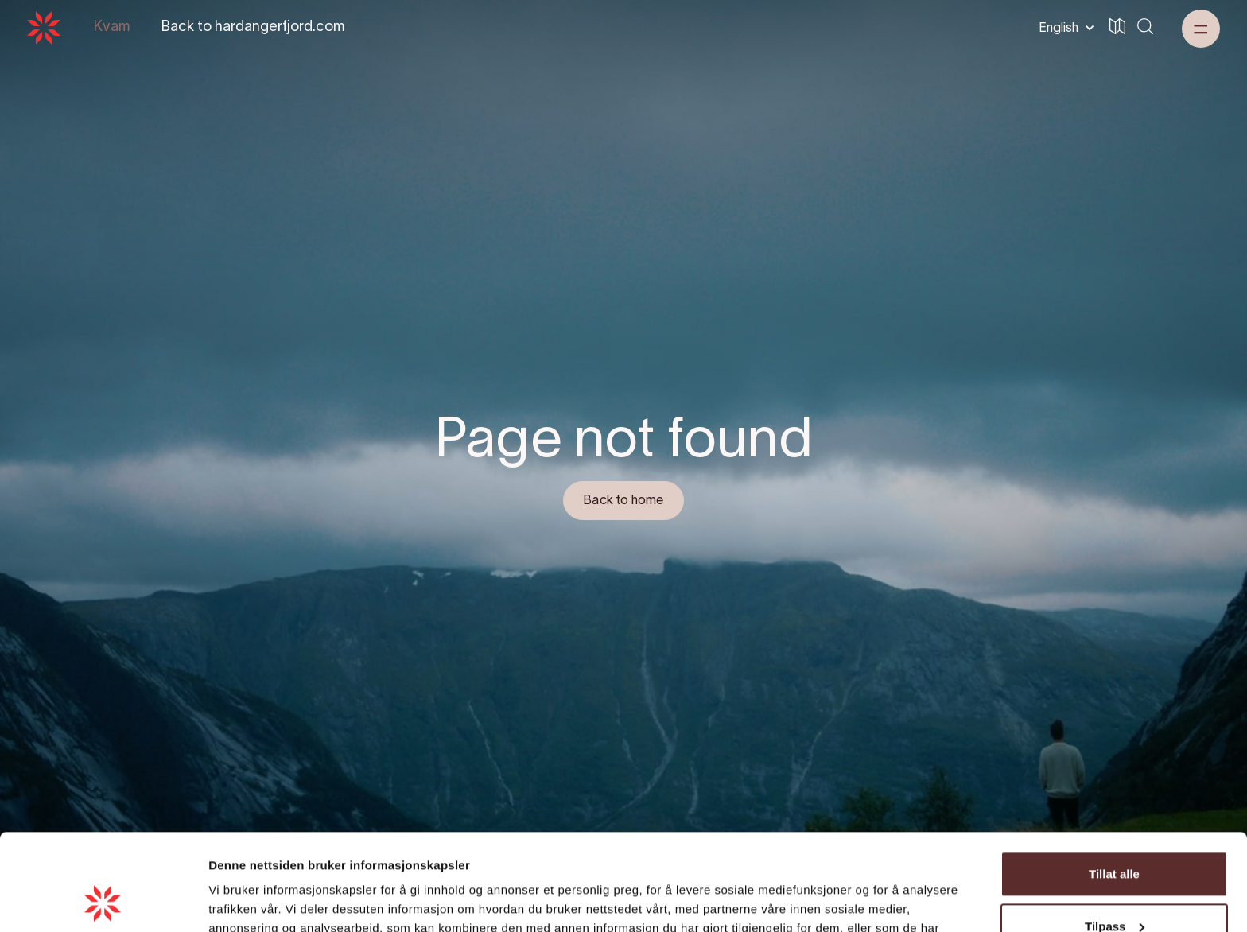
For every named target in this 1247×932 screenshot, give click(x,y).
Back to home (623, 501)
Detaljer (230, 900)
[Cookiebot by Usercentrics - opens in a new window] (103, 901)
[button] (1063, 28)
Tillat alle (1114, 783)
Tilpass (1114, 835)
